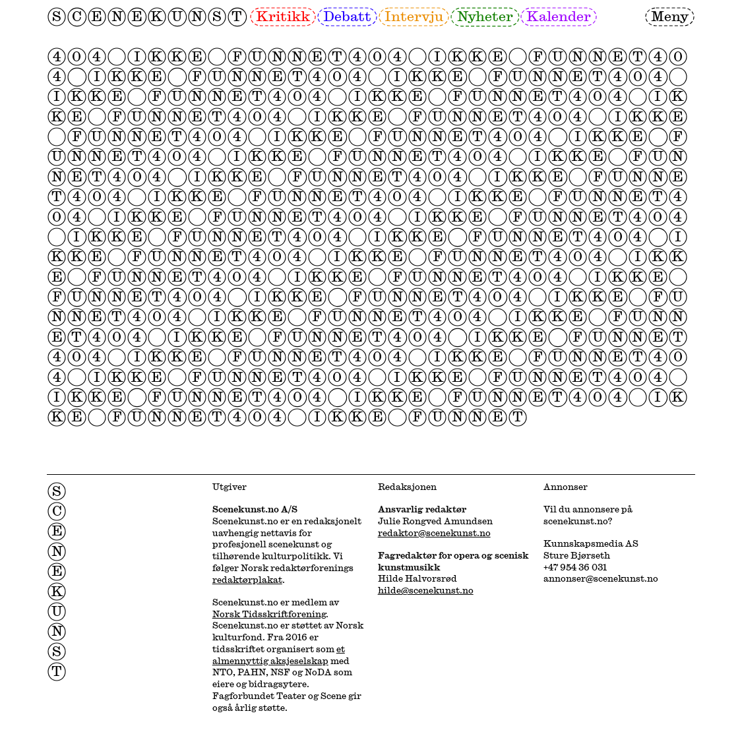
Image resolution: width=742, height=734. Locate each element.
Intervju (414, 16)
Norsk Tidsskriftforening (269, 614)
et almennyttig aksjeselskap (278, 655)
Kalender (558, 16)
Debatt (347, 16)
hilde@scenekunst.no (426, 590)
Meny (670, 16)
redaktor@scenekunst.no (434, 533)
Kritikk (283, 16)
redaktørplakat (247, 579)
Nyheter (485, 16)
